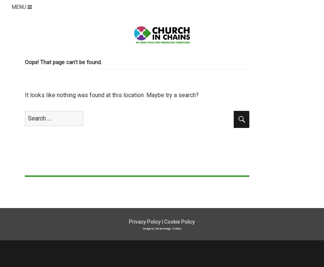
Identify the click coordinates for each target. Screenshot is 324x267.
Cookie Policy (179, 222)
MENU (22, 7)
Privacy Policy (145, 222)
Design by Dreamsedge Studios (162, 228)
